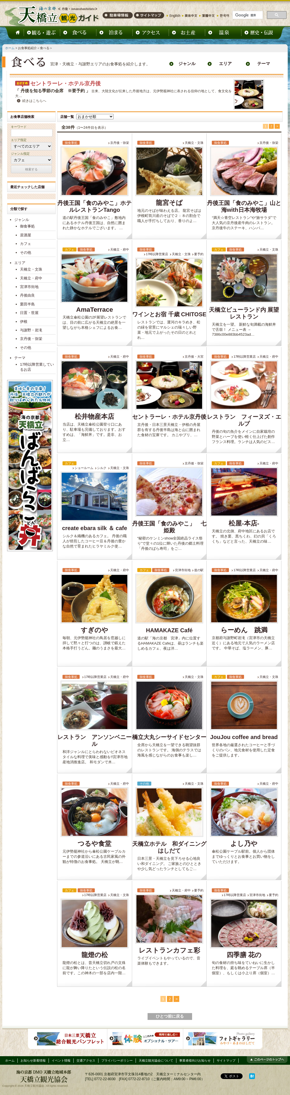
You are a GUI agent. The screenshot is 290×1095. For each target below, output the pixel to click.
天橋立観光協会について (156, 1060)
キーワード (19, 126)
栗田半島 (27, 304)
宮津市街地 (183, 570)
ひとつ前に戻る (170, 1016)
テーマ (263, 63)
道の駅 (199, 570)
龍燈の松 (94, 955)
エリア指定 (19, 140)
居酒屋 (25, 235)
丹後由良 (27, 295)
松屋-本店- (244, 523)
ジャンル (187, 63)
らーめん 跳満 (244, 630)
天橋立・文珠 (194, 142)
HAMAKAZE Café (169, 630)
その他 (25, 252)
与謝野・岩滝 (31, 330)
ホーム (10, 48)
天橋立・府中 (119, 249)
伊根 (23, 321)
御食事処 (27, 226)
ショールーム (83, 468)
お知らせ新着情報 (33, 1060)
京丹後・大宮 (194, 356)
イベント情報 (61, 1060)
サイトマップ (226, 1060)
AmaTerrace (94, 309)
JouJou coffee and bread (244, 737)
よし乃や (243, 843)
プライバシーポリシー (117, 1060)
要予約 (199, 254)
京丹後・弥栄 (119, 142)
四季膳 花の (244, 955)
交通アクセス (85, 1060)
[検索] (247, 15)
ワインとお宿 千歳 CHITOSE (169, 314)
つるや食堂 (94, 843)
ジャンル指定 (20, 153)
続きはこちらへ (34, 101)
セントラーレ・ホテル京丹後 (65, 83)
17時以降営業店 (157, 254)
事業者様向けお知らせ (195, 1060)
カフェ (25, 243)
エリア (225, 63)
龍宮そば (169, 202)
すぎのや (94, 630)
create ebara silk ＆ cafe (94, 528)
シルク (101, 468)
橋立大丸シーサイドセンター (169, 737)
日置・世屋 (29, 313)
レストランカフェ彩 (169, 950)
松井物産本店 (94, 416)
